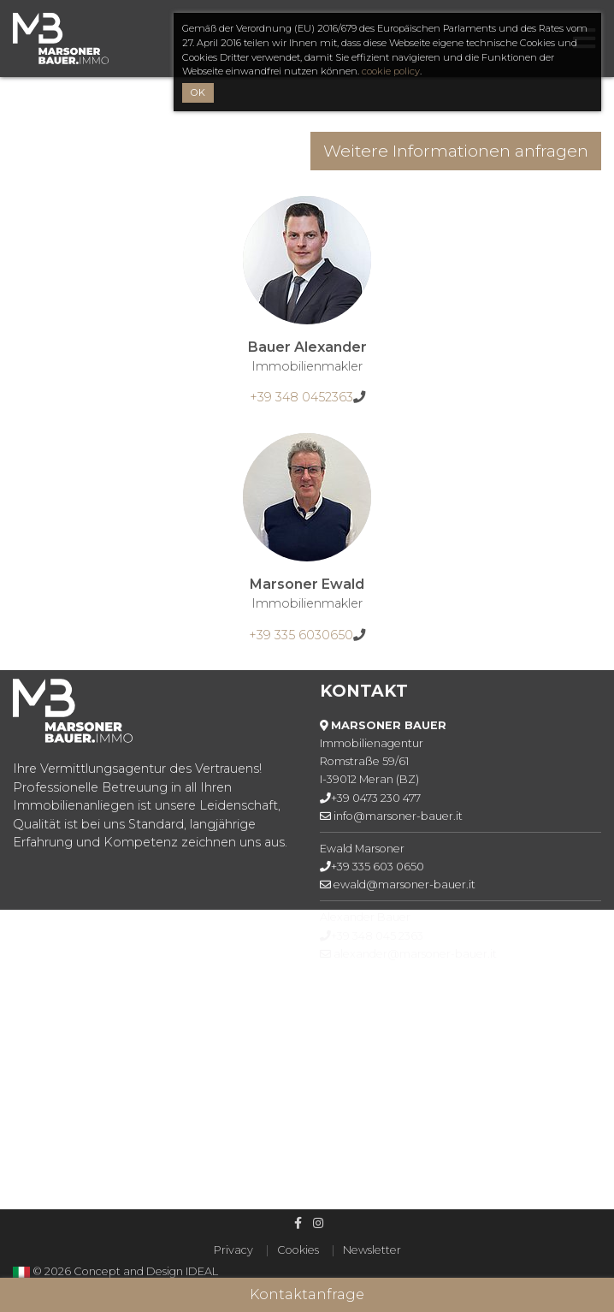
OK (198, 92)
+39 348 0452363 (301, 397)
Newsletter (372, 1250)
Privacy (233, 1250)
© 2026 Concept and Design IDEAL (125, 1271)
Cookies (298, 1250)
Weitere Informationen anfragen (455, 150)
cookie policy (391, 71)
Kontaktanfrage (307, 1294)
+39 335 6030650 (301, 635)
